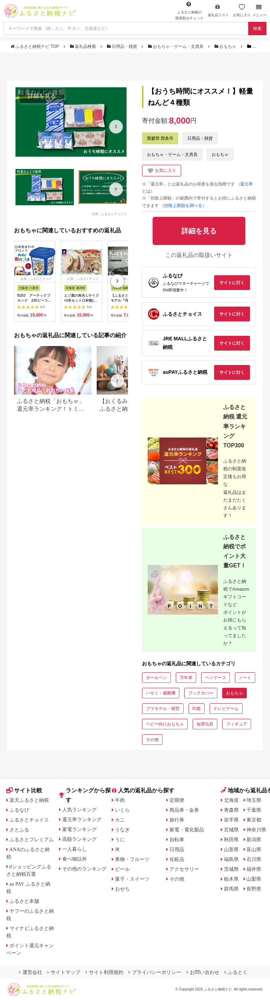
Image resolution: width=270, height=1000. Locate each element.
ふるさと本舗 (24, 901)
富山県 (253, 849)
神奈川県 (256, 829)
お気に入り (242, 10)
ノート (245, 677)
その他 (152, 739)
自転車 (176, 839)
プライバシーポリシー (154, 972)
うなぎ (122, 829)
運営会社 (30, 972)
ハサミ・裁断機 (160, 693)
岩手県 (231, 819)
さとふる (19, 829)
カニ (120, 819)
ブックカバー (200, 693)
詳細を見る (42, 96)
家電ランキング (79, 829)
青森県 (231, 809)
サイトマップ (63, 972)
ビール (122, 869)
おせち (122, 888)
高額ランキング (79, 839)
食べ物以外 (74, 858)
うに (120, 839)
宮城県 (231, 829)
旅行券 (176, 819)
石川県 (253, 859)
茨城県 (231, 869)
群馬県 (231, 888)
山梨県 (253, 878)
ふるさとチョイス (29, 819)
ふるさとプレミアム (31, 839)
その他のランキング (84, 868)
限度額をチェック (189, 10)
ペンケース (215, 677)
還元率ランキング (82, 819)
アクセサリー (184, 869)
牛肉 (120, 800)
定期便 (176, 800)
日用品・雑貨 (123, 46)
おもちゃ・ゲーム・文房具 (176, 46)
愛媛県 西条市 (160, 138)
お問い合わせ (202, 972)
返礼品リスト (218, 10)
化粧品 (176, 859)
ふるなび (19, 809)
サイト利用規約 (104, 972)
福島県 (231, 859)
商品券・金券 (184, 809)
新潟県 (253, 839)
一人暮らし (74, 849)
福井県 (253, 869)
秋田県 (231, 839)
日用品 (176, 849)
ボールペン (156, 677)
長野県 (253, 888)
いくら (122, 809)
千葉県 (253, 809)
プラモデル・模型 (163, 708)
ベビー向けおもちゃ (165, 724)
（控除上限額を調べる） (183, 205)
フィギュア (236, 724)
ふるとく (236, 972)
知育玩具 (205, 724)
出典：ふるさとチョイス (109, 214)
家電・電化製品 (186, 829)
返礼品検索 (83, 46)
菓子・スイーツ (132, 878)
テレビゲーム (226, 708)
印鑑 (196, 708)
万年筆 (186, 677)
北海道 (231, 800)
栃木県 (231, 878)
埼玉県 (253, 800)
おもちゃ (226, 46)
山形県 (231, 849)
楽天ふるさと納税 (29, 800)
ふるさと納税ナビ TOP (35, 46)
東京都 (253, 819)
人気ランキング (79, 809)
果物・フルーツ (132, 859)
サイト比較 (24, 790)
